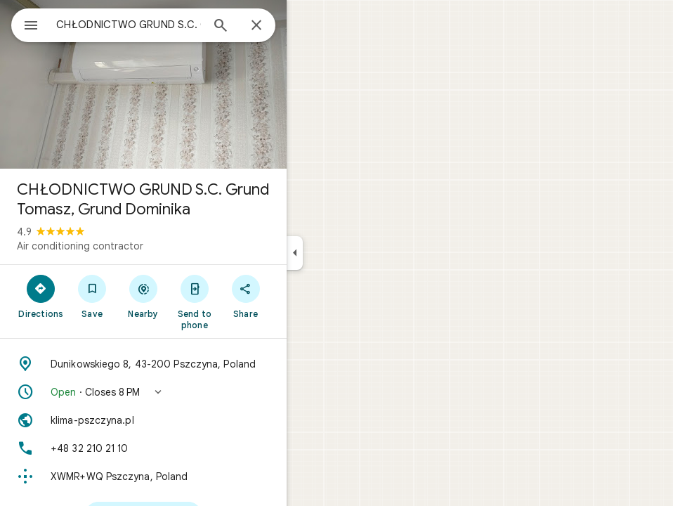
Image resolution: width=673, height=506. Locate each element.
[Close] (256, 26)
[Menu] (31, 26)
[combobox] (128, 24)
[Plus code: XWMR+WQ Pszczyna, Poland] (143, 476)
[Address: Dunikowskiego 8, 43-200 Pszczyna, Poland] (143, 364)
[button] (143, 392)
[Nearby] (143, 296)
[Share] (245, 296)
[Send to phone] (194, 301)
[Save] (92, 296)
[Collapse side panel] (295, 253)
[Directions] (41, 296)
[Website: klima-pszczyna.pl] (143, 420)
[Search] (220, 26)
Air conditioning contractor (80, 246)
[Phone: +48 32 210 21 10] (143, 448)
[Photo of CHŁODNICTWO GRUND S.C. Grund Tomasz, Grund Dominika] (143, 84)
